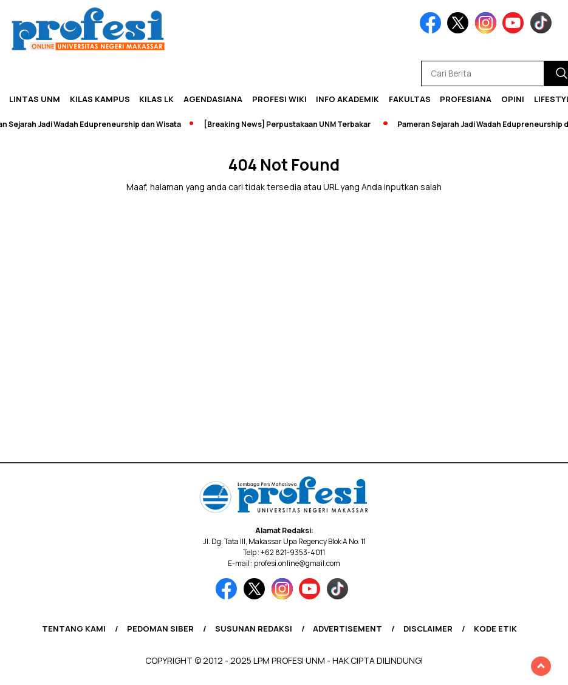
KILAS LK (156, 99)
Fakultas (410, 99)
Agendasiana (212, 99)
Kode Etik (495, 628)
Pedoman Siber (160, 628)
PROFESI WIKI (279, 99)
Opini (512, 99)
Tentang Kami (74, 628)
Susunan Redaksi (253, 628)
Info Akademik (347, 99)
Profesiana (465, 99)
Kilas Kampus (100, 99)
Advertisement (347, 628)
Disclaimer (428, 628)
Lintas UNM (34, 99)
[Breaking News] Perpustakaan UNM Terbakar (290, 124)
